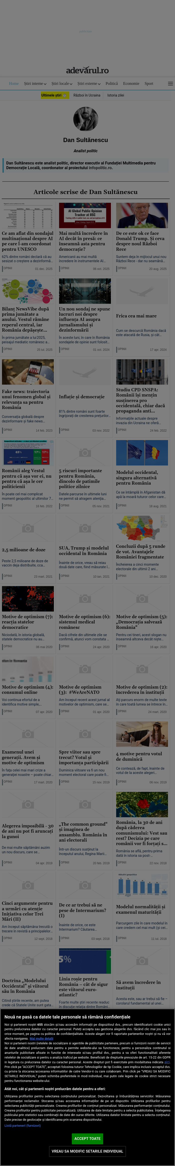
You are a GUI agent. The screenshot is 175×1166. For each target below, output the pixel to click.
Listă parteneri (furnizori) (22, 1125)
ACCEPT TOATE (88, 1138)
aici (167, 1062)
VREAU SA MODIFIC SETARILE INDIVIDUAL (87, 1151)
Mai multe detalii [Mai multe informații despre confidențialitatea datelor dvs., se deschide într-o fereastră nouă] (41, 1038)
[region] (87, 1087)
